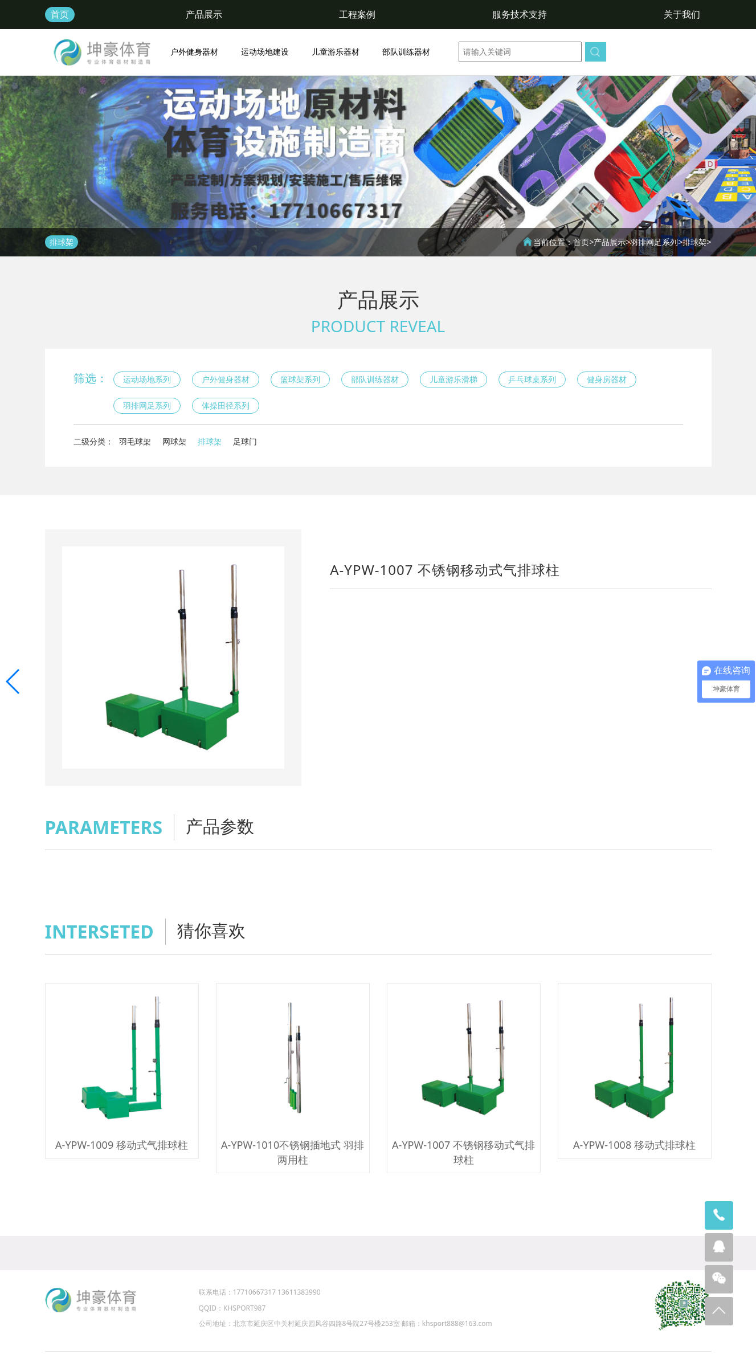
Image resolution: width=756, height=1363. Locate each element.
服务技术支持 (519, 14)
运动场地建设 (265, 51)
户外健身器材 (194, 51)
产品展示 (204, 14)
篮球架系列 (300, 379)
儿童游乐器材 (335, 51)
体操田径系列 (226, 405)
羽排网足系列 (654, 241)
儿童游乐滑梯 (453, 379)
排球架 (694, 241)
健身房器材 (607, 379)
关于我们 (682, 14)
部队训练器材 (406, 51)
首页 (60, 14)
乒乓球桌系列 (532, 379)
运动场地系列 (147, 379)
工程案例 (357, 14)
